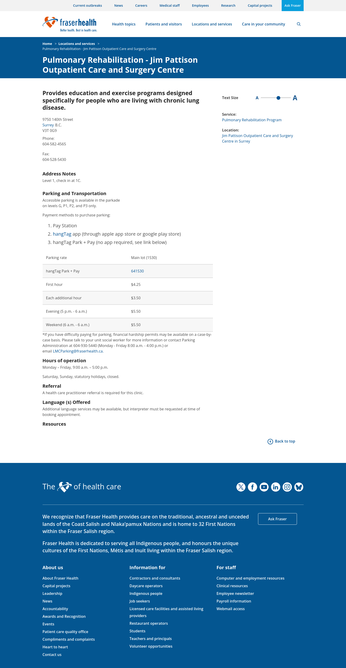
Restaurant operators (148, 623)
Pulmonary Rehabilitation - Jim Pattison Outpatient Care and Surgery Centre (99, 49)
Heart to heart (55, 646)
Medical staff (170, 5)
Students (137, 631)
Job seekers (139, 601)
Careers (141, 5)
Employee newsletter (235, 593)
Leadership (52, 593)
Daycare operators (145, 585)
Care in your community (263, 24)
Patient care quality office (65, 631)
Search (299, 24)
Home (47, 43)
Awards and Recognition (64, 616)
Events (48, 624)
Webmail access (230, 608)
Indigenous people (145, 593)
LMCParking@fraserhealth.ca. (78, 351)
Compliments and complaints (69, 639)
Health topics (124, 24)
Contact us (52, 654)
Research (228, 5)
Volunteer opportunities (150, 646)
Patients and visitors (164, 24)
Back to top (285, 441)
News (118, 5)
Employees (200, 5)
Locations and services (212, 24)
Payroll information (233, 601)
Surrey (48, 125)
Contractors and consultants (154, 578)
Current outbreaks (87, 5)
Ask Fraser (292, 5)
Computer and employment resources (250, 578)
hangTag (62, 234)
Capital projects (260, 5)
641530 (137, 271)
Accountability (55, 608)
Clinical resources (232, 585)
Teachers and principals (150, 638)
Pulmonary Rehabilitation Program (252, 119)
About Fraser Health (60, 578)
